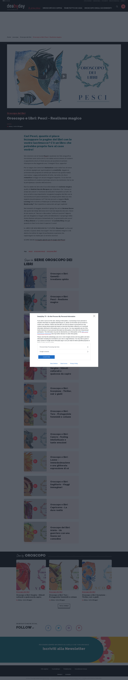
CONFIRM (46, 357)
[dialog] (64, 340)
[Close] (94, 316)
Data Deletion (54, 363)
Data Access (63, 363)
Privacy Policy (74, 363)
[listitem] (64, 347)
